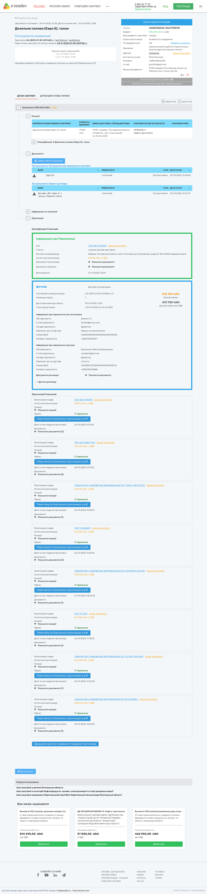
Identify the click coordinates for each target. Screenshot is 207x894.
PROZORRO (39, 6)
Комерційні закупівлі (87, 6)
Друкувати (25, 771)
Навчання (141, 872)
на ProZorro (61, 40)
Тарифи (158, 878)
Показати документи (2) (49, 431)
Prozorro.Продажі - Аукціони (114, 878)
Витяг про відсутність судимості (157, 80)
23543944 (154, 53)
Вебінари (159, 875)
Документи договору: (47, 375)
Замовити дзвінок (143, 9)
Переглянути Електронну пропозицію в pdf (62, 418)
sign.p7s (50, 175)
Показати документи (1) (48, 517)
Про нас (140, 881)
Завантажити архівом (48, 160)
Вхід (165, 6)
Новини (140, 875)
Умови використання (80, 891)
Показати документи (101, 262)
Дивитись (43, 844)
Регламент (160, 872)
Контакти (141, 878)
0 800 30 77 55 (142, 4)
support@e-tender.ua (145, 6)
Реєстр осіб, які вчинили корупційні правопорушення (157, 84)
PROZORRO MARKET (59, 6)
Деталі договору (46, 381)
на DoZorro (74, 40)
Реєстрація (183, 6)
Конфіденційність (64, 891)
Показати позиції (45, 410)
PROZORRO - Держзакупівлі (113, 872)
